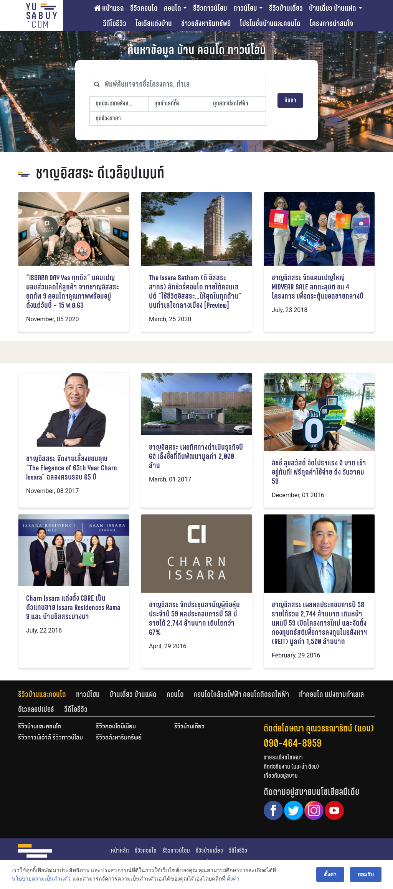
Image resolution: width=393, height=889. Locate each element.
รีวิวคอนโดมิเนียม (116, 727)
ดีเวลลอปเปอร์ (36, 709)
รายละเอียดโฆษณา (283, 757)
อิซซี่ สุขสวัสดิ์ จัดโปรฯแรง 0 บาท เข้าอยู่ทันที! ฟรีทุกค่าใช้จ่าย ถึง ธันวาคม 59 (319, 472)
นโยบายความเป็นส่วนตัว (41, 879)
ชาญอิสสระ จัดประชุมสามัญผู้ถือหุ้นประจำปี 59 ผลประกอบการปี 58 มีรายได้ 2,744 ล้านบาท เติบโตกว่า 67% (194, 618)
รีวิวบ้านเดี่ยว (286, 8)
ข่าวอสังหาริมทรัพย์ (206, 23)
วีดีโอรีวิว (114, 23)
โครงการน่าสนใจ (331, 23)
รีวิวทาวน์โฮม (210, 8)
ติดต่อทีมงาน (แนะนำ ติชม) (291, 766)
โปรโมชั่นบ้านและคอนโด (270, 23)
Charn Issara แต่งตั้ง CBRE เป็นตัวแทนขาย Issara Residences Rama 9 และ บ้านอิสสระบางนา (73, 607)
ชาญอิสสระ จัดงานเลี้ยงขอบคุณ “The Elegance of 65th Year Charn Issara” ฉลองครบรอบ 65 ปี (71, 468)
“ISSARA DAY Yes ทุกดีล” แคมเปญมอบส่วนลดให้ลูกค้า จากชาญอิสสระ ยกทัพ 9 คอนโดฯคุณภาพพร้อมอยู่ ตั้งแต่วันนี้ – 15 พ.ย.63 (72, 291)
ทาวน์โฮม (245, 8)
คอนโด (172, 8)
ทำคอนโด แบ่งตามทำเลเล (331, 694)
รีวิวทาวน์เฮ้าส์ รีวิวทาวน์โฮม (50, 738)
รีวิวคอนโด (144, 8)
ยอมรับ (366, 874)
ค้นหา (290, 100)
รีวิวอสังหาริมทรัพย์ (119, 738)
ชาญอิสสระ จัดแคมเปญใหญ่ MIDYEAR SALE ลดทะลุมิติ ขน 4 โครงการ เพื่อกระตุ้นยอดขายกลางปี (317, 287)
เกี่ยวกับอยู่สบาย (281, 775)
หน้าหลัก (120, 850)
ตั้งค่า (233, 879)
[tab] (47, 694)
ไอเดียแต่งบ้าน (153, 23)
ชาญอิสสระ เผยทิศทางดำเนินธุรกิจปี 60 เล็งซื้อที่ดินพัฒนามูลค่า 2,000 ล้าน (196, 456)
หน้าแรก (109, 8)
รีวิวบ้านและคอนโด (42, 694)
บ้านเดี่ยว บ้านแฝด (332, 8)
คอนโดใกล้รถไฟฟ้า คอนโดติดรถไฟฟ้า (241, 694)
